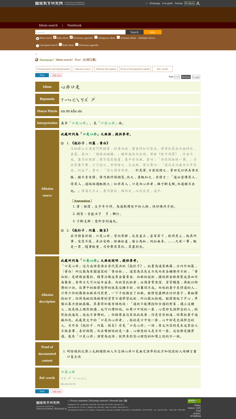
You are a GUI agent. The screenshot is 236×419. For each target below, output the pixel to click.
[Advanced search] (153, 32)
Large (196, 77)
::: (147, 3)
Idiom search (48, 25)
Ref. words (162, 69)
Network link (116, 400)
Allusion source (83, 69)
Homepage (155, 3)
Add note (56, 75)
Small (177, 77)
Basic (191, 3)
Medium (186, 77)
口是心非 (78, 123)
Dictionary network (98, 400)
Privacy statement (78, 400)
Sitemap (179, 3)
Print (42, 75)
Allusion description (106, 69)
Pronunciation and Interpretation (53, 69)
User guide (167, 3)
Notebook (74, 25)
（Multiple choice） (105, 37)
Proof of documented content (134, 69)
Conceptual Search (46, 45)
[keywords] (80, 32)
